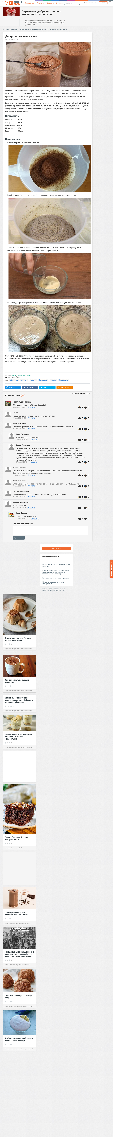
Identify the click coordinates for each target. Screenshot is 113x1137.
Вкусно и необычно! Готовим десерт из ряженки (18, 639)
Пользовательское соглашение (53, 589)
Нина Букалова (22, 434)
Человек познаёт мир (11, 923)
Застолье (8, 848)
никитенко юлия (19, 423)
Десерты (14, 380)
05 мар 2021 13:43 (22, 518)
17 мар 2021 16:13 (19, 475)
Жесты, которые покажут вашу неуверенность (53, 583)
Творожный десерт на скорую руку (19, 996)
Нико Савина (21, 513)
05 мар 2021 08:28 (19, 507)
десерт (24, 380)
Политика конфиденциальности (53, 591)
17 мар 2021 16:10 (22, 462)
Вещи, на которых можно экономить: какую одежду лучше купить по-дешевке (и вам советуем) (55, 572)
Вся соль (6, 29)
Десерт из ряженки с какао (58, 29)
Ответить (31, 407)
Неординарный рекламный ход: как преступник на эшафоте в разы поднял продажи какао (19, 954)
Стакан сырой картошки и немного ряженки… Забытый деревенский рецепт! (19, 700)
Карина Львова (19, 480)
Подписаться (56, 548)
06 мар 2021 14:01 (22, 439)
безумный (63, 380)
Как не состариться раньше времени (55, 578)
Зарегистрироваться (91, 3)
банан (53, 380)
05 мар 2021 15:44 (19, 486)
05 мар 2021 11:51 (19, 418)
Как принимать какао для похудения (17, 681)
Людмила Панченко (21, 491)
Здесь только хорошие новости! (15, 1006)
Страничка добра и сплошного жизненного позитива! (42, 12)
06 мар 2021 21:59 (19, 497)
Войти (103, 3)
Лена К (15, 412)
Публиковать (18, 538)
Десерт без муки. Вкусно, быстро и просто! (16, 838)
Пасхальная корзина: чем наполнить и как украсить (56, 565)
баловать (43, 380)
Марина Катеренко (20, 502)
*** (43, 560)
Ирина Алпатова (23, 445)
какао (33, 380)
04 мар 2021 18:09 (19, 407)
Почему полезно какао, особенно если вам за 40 (16, 913)
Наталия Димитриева (22, 402)
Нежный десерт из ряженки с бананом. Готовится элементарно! (18, 736)
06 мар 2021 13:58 (19, 429)
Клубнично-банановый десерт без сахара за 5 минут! (19, 1039)
